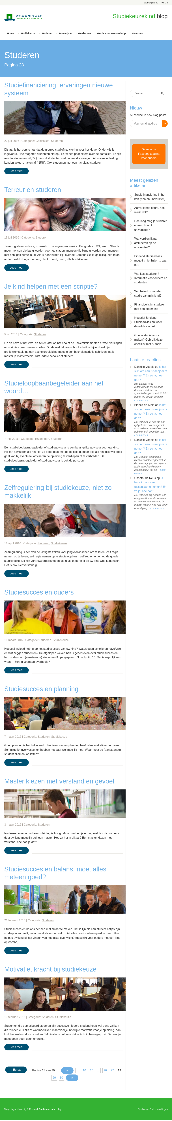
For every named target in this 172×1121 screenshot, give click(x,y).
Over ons (137, 33)
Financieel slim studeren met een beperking (149, 306)
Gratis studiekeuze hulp (111, 33)
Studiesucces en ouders (39, 592)
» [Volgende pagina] (72, 1077)
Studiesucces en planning (41, 689)
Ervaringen (42, 438)
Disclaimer (143, 1109)
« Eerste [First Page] (16, 1069)
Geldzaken (84, 33)
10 (84, 1070)
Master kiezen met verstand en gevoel (59, 781)
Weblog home (151, 2)
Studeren (46, 33)
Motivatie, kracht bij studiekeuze (50, 969)
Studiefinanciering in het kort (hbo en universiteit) (149, 197)
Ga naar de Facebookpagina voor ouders (149, 154)
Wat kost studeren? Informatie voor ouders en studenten (150, 278)
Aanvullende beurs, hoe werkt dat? (149, 210)
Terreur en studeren (32, 189)
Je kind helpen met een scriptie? (51, 286)
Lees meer (16, 170)
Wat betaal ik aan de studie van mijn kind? (147, 293)
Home (10, 33)
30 (61, 1077)
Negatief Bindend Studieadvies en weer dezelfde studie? (148, 322)
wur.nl (165, 2)
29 (54, 1077)
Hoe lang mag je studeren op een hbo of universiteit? (150, 225)
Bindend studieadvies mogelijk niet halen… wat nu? (150, 260)
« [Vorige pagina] (67, 1070)
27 (112, 1070)
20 (91, 1070)
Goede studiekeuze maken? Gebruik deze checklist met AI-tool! (148, 339)
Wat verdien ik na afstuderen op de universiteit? (145, 243)
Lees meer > (141, 400)
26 (105, 1070)
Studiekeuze (27, 33)
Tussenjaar (65, 33)
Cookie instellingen (158, 1109)
